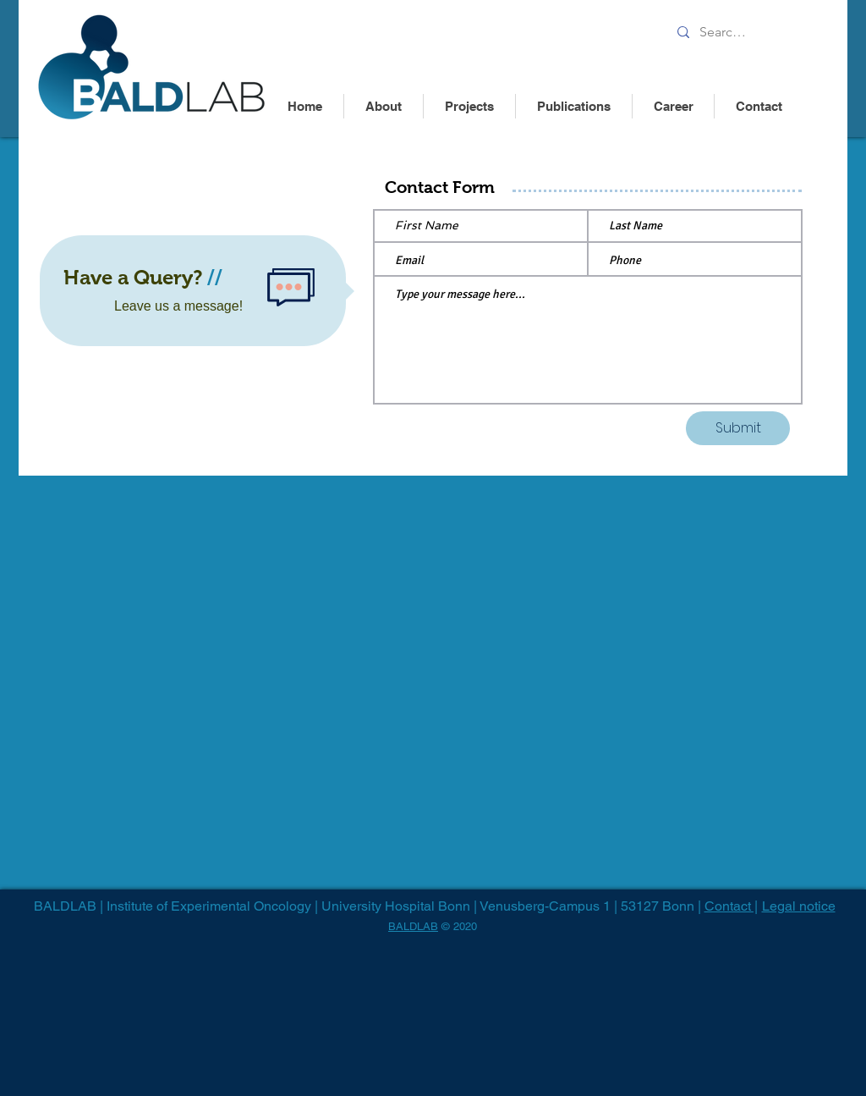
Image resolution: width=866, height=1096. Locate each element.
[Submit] (738, 428)
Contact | (731, 906)
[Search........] (726, 32)
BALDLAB (413, 926)
